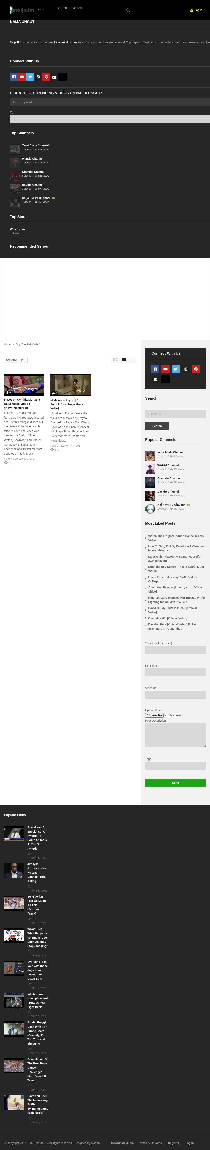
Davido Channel (32, 184)
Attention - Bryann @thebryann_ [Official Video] (175, 589)
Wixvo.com (17, 229)
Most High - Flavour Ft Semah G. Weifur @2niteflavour (175, 558)
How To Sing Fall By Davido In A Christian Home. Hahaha (176, 548)
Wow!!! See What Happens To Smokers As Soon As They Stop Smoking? (37, 937)
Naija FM (15, 42)
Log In (189, 1143)
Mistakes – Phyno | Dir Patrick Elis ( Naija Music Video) (67, 404)
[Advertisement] (105, 301)
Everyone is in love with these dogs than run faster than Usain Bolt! (37, 970)
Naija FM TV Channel (36, 198)
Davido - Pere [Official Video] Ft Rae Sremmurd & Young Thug (172, 626)
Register (173, 1143)
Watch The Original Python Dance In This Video (176, 538)
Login (196, 10)
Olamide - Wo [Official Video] (167, 618)
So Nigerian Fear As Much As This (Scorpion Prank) (36, 905)
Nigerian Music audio (67, 42)
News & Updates (151, 1143)
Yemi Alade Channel (35, 145)
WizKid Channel (32, 158)
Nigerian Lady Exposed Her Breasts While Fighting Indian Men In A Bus (176, 600)
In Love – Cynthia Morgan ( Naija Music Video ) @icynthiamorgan (22, 403)
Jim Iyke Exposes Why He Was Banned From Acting (36, 872)
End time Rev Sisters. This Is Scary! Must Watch (176, 569)
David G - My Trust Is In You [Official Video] (172, 610)
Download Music (122, 1143)
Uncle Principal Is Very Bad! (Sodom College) (172, 579)
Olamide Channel (33, 171)
